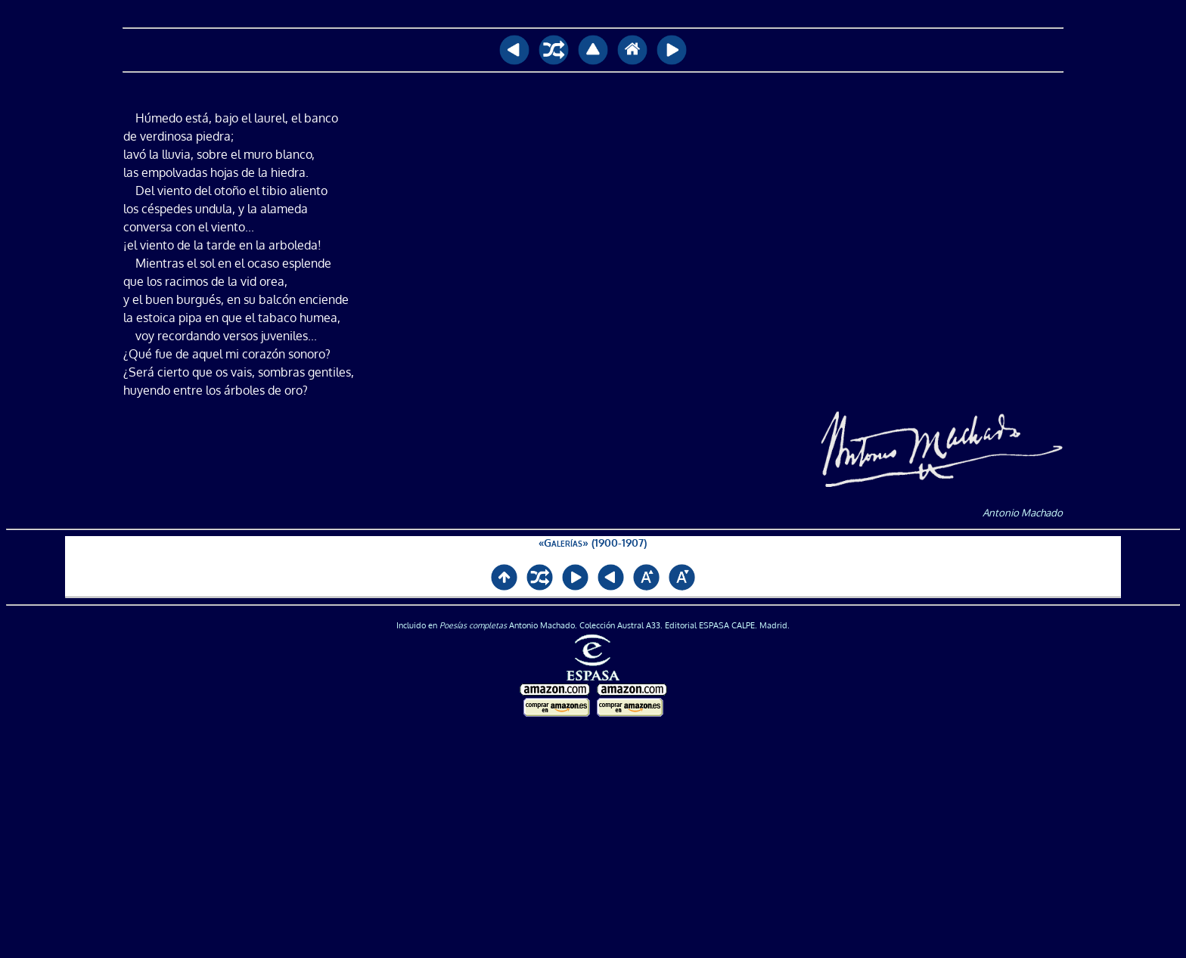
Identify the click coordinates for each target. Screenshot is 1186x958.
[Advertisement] (593, 838)
